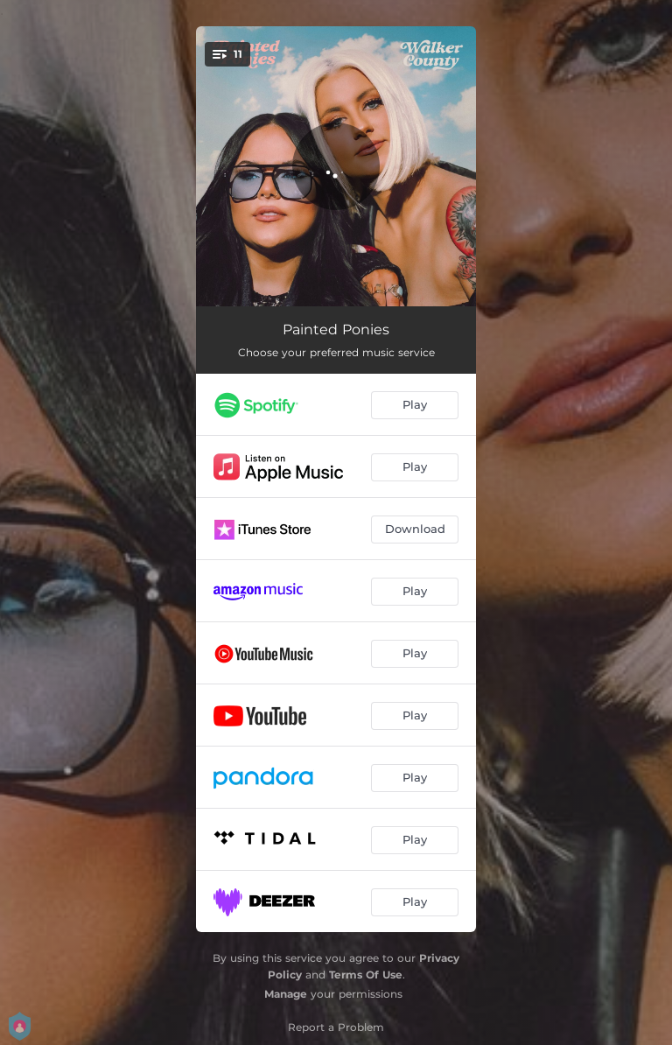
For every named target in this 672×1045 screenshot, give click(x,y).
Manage (285, 993)
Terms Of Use (365, 974)
